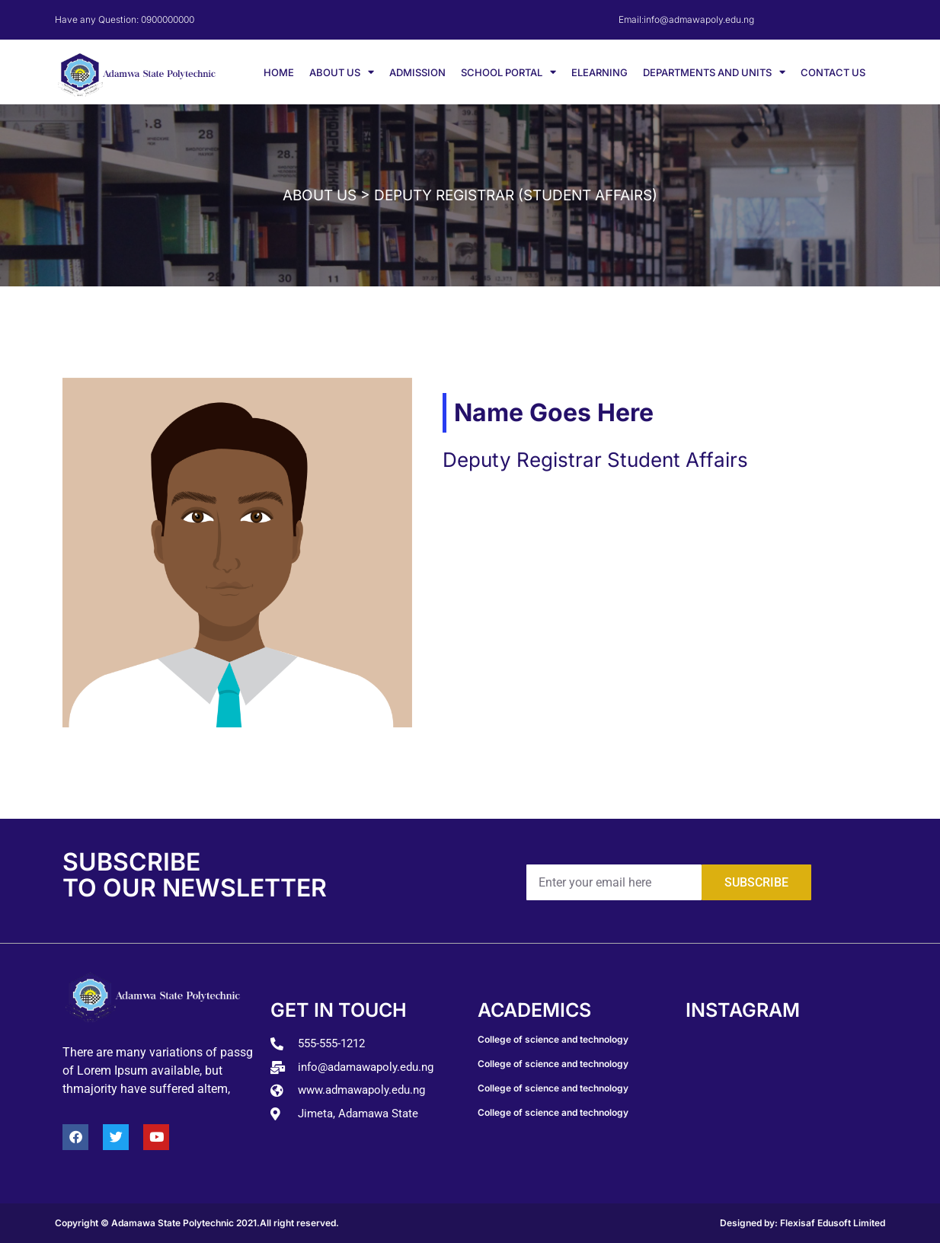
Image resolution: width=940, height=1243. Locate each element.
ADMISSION (417, 72)
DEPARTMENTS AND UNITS (714, 72)
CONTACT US (833, 72)
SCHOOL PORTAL (508, 72)
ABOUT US (341, 72)
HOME (279, 72)
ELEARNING (599, 72)
